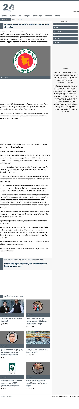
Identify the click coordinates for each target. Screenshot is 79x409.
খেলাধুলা (26, 16)
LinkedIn (56, 35)
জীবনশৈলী (48, 16)
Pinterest (56, 39)
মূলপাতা (4, 16)
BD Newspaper (58, 31)
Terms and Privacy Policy (6, 396)
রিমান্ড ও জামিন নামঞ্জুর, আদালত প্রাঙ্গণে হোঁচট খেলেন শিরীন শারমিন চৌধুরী (37, 321)
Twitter (56, 28)
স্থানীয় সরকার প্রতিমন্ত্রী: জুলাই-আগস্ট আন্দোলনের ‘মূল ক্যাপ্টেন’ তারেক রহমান (12, 352)
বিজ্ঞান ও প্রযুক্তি (37, 16)
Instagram (57, 42)
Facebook (57, 24)
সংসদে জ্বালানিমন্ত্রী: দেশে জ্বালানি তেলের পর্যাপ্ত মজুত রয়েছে (36, 383)
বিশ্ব (20, 16)
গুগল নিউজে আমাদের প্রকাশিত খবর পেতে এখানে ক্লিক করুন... (24, 260)
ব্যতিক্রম (57, 16)
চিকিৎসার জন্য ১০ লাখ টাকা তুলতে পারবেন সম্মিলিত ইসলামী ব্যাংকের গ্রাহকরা (11, 383)
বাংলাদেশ (12, 16)
